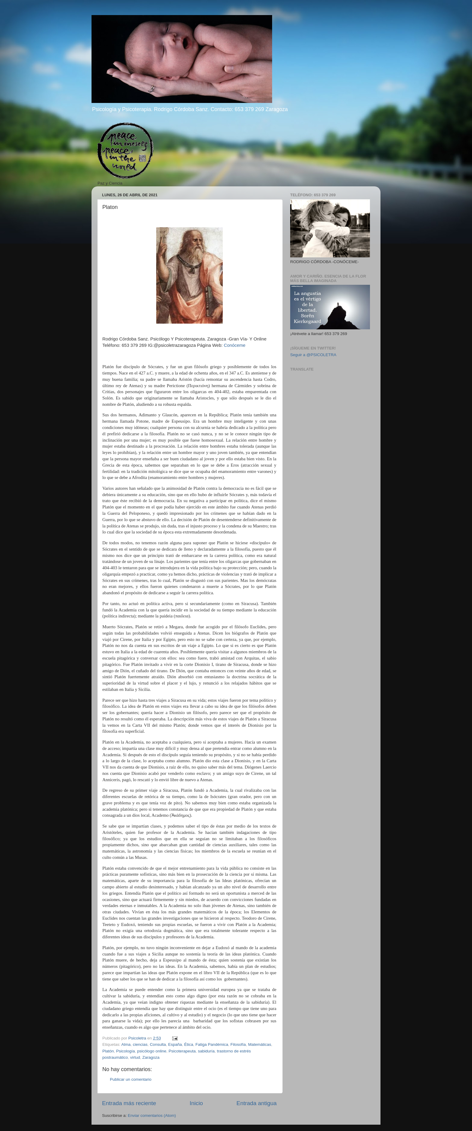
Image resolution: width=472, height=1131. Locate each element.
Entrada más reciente (129, 1103)
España (175, 1044)
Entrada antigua (257, 1103)
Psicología (125, 1051)
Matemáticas (259, 1044)
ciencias (140, 1044)
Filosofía (238, 1044)
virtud (135, 1057)
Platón (108, 1051)
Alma (126, 1044)
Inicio (196, 1103)
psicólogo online (151, 1051)
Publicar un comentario (130, 1079)
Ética (188, 1044)
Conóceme (234, 345)
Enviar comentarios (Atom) (152, 1115)
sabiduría (206, 1051)
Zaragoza (151, 1057)
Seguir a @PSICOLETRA (313, 355)
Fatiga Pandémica (211, 1044)
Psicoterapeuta (182, 1051)
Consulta (158, 1044)
